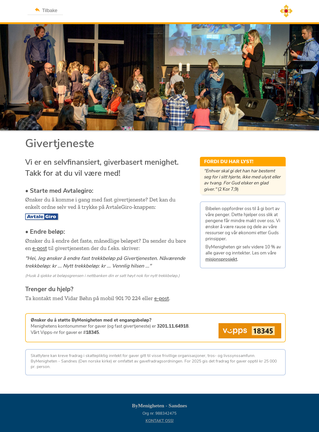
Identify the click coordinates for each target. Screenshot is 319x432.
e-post (39, 248)
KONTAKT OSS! (160, 420)
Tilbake (45, 9)
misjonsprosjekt (221, 259)
